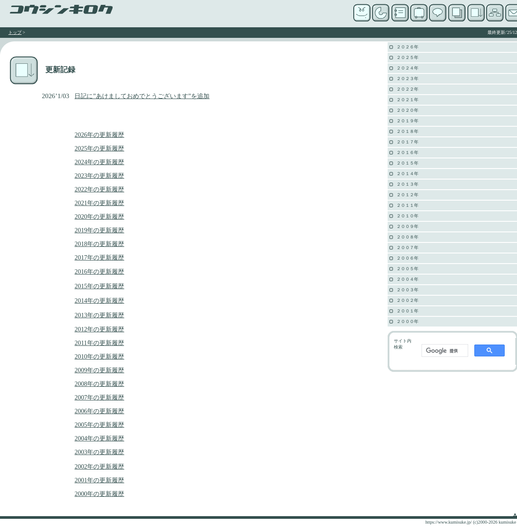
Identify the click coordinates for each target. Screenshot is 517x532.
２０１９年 (407, 120)
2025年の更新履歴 (99, 148)
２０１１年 (407, 205)
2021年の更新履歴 (99, 202)
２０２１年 (407, 99)
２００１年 (407, 310)
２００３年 (407, 289)
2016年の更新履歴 (99, 271)
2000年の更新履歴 (99, 493)
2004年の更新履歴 (99, 438)
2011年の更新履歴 (99, 342)
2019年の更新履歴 (99, 230)
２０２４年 (407, 68)
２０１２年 (407, 194)
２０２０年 (407, 110)
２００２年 (407, 300)
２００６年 (407, 258)
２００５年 (407, 268)
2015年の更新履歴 (99, 286)
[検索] (444, 351)
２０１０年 (407, 215)
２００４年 (407, 279)
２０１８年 (407, 131)
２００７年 (407, 247)
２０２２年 (407, 89)
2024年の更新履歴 (99, 161)
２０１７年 (407, 141)
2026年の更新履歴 (99, 134)
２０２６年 (407, 46)
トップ (15, 32)
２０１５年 (407, 163)
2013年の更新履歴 (99, 315)
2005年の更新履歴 (99, 424)
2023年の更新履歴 (99, 175)
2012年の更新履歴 (99, 329)
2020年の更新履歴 (99, 216)
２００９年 (407, 226)
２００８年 (407, 237)
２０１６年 (407, 152)
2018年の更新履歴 (99, 243)
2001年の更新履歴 (99, 480)
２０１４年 (407, 173)
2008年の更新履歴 (99, 383)
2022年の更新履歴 (99, 189)
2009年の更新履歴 (99, 370)
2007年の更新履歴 (99, 397)
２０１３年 (407, 184)
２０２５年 (407, 57)
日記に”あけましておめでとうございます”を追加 (141, 95)
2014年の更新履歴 (99, 300)
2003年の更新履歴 (99, 451)
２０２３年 (407, 78)
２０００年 (407, 321)
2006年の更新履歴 (99, 411)
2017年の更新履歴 (99, 257)
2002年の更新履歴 (99, 466)
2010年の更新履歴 (99, 356)
